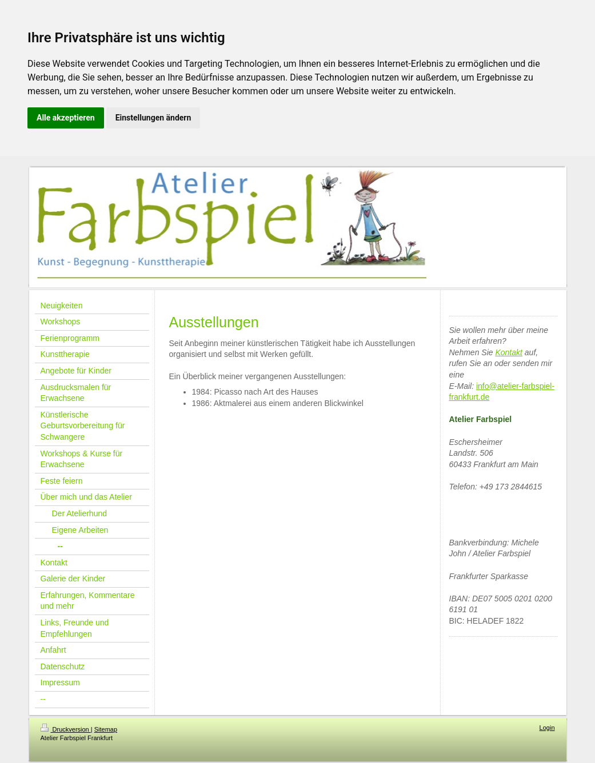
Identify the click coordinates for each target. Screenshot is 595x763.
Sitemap (105, 729)
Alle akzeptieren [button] (66, 117)
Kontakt (508, 352)
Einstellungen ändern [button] (153, 117)
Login (547, 727)
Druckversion (66, 729)
